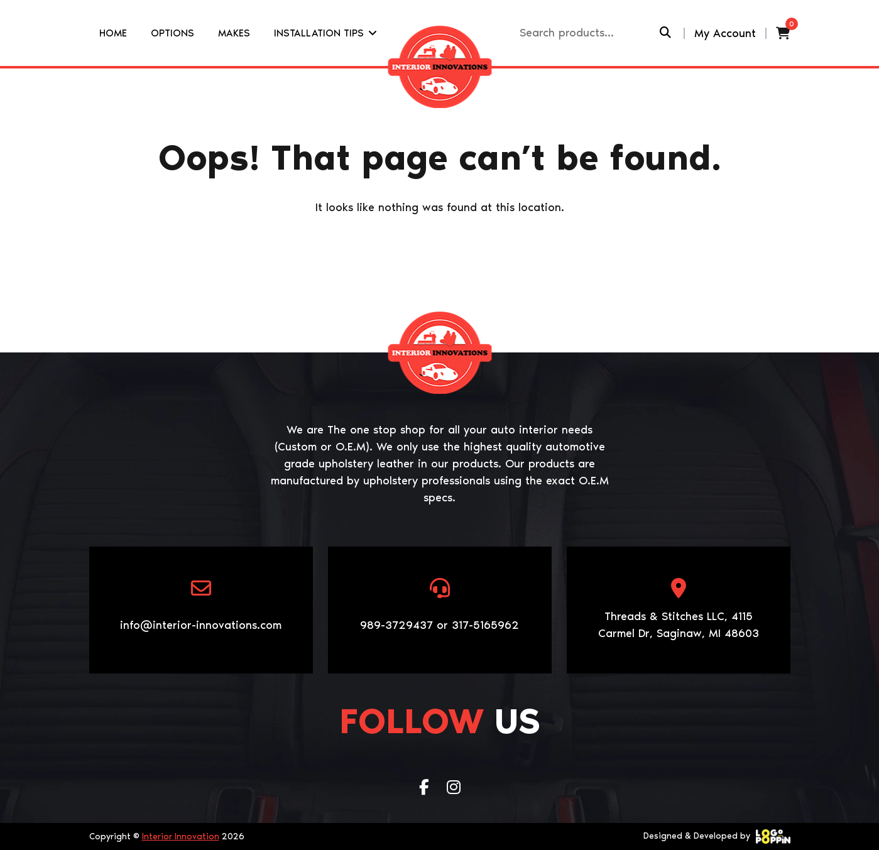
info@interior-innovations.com (200, 625)
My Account (725, 33)
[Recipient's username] (588, 33)
